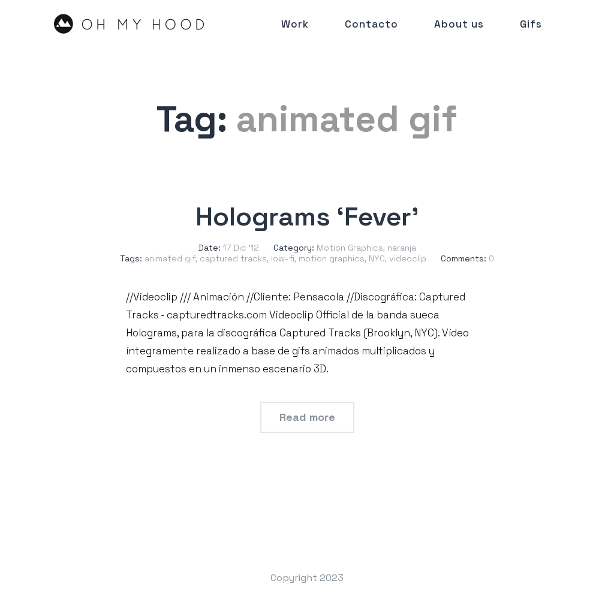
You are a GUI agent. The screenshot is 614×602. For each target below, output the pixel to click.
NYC (377, 258)
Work (295, 24)
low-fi (282, 258)
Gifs (531, 24)
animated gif (170, 258)
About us (459, 24)
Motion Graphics (350, 247)
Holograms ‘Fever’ (307, 216)
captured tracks (233, 258)
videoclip (407, 258)
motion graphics (332, 258)
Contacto (371, 24)
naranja (401, 247)
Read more (307, 417)
